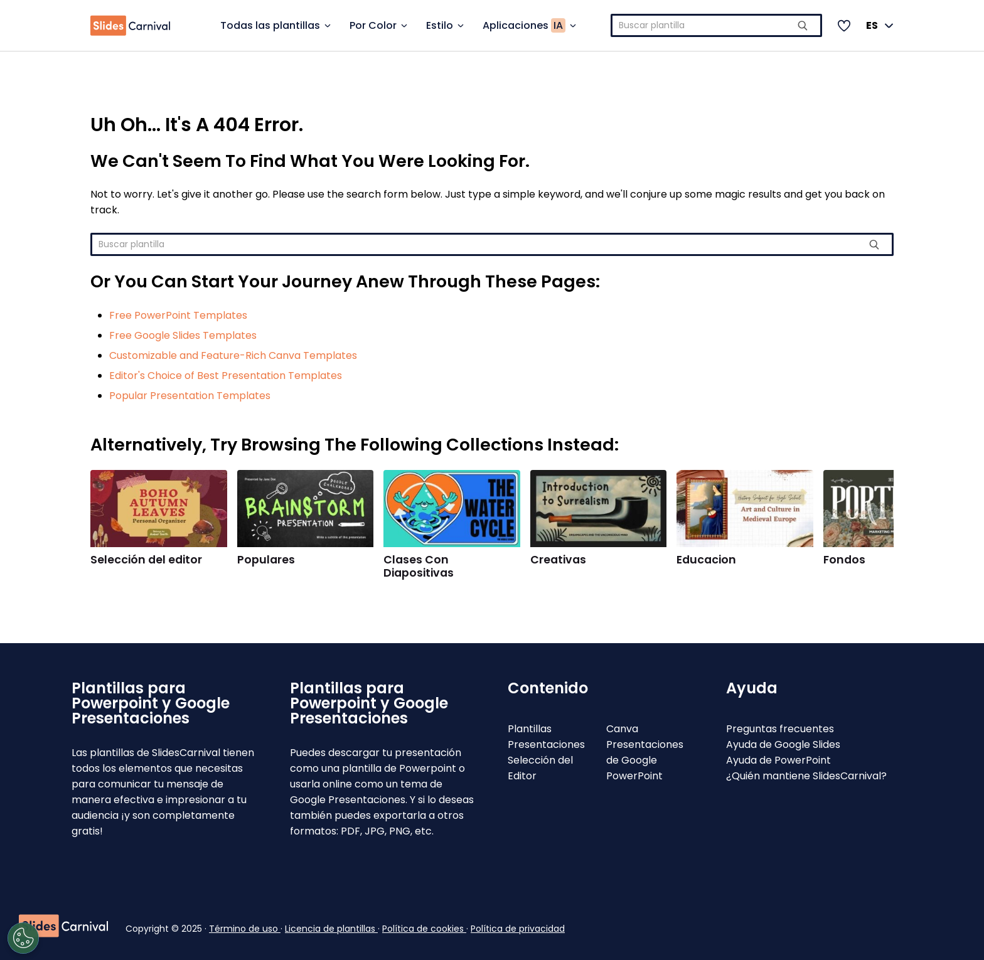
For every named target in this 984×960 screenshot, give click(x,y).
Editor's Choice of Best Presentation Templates (225, 375)
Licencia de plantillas (331, 928)
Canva (622, 729)
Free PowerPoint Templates (178, 315)
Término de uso (245, 928)
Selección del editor (146, 559)
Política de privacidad (518, 928)
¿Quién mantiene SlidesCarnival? (806, 776)
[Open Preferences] (66, 938)
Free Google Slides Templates (183, 335)
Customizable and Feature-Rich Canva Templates (233, 355)
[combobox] (716, 25)
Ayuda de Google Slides (783, 744)
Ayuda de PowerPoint (778, 760)
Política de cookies (424, 928)
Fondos (844, 559)
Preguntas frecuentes (780, 729)
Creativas (558, 559)
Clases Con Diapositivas (418, 566)
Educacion (706, 559)
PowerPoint (634, 776)
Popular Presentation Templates (189, 395)
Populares (266, 559)
